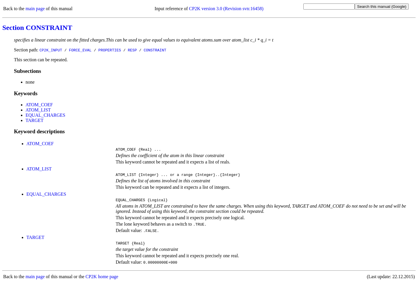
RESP (132, 50)
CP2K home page (102, 280)
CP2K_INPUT (50, 50)
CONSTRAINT (155, 50)
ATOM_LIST (38, 109)
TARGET (35, 120)
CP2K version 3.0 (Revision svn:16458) (226, 8)
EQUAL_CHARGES (45, 115)
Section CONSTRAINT (37, 27)
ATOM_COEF (39, 104)
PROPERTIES (109, 50)
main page (35, 8)
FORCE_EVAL (80, 50)
